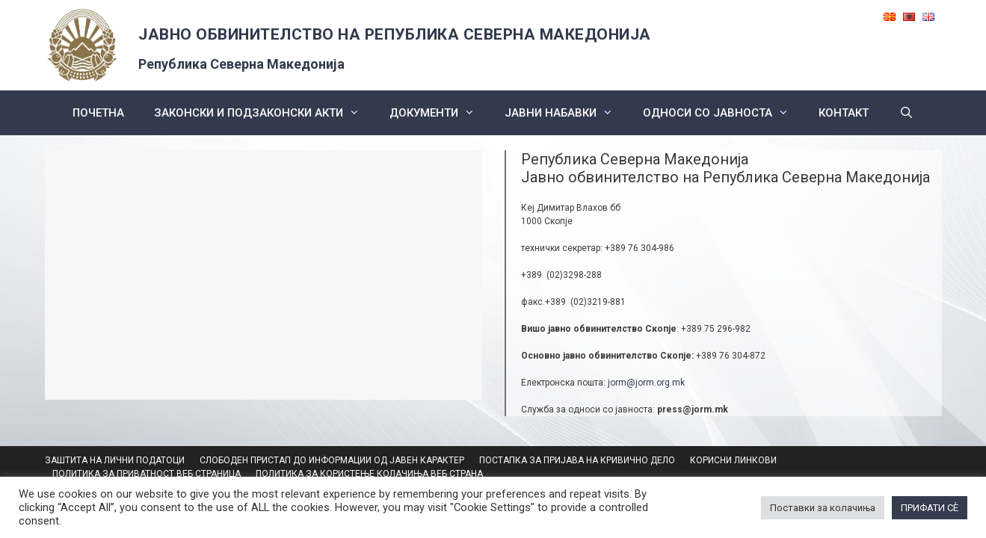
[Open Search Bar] (906, 112)
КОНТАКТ (844, 113)
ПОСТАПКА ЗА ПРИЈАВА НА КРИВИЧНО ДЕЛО (577, 460)
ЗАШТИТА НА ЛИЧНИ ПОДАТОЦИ (115, 460)
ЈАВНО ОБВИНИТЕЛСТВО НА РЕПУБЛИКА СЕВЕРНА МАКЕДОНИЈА (394, 34)
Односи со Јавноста (723, 112)
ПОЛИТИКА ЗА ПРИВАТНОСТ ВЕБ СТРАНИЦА (146, 474)
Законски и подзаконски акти (264, 112)
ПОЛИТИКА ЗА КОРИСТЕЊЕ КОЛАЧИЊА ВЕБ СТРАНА (369, 474)
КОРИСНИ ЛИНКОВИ (733, 460)
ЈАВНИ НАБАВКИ (566, 112)
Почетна (98, 113)
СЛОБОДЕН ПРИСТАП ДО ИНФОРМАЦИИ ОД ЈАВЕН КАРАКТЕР (332, 460)
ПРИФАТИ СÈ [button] (929, 507)
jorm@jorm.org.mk (646, 382)
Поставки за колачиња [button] (822, 507)
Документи (439, 112)
